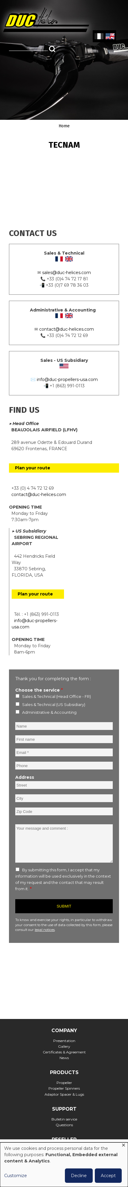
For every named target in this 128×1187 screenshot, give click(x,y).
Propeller (64, 1082)
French (99, 36)
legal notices (45, 930)
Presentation (64, 1040)
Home (64, 125)
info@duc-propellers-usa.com (67, 379)
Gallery (64, 1046)
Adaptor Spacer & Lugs (64, 1094)
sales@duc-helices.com (66, 272)
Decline (79, 1175)
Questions (64, 1125)
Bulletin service (64, 1119)
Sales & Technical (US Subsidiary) (53, 704)
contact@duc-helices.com (66, 329)
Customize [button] (15, 1175)
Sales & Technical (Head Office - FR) (56, 696)
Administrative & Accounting (49, 712)
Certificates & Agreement (64, 1052)
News (64, 1058)
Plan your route (32, 468)
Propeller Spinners (64, 1088)
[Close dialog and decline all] (123, 1146)
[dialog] (64, 1164)
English (109, 36)
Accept (108, 1175)
